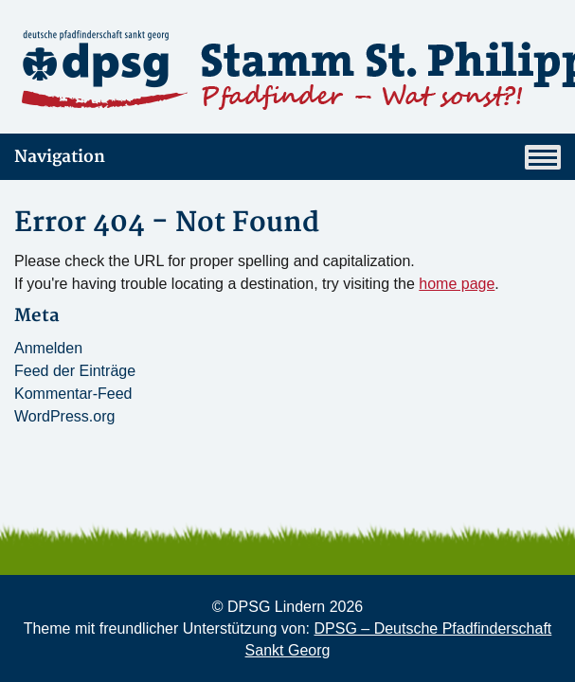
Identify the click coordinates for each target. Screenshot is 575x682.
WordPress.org (64, 416)
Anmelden (48, 348)
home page (456, 284)
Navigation (287, 157)
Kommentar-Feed (73, 394)
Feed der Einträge (74, 371)
